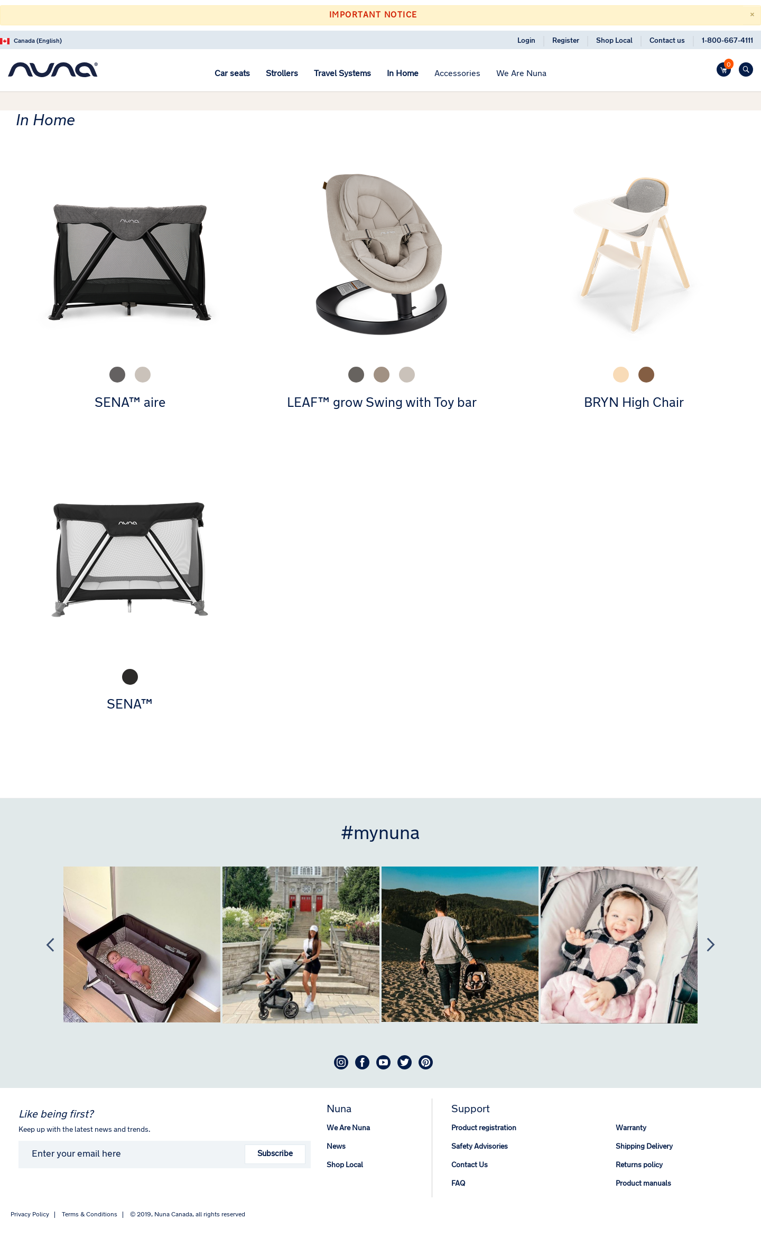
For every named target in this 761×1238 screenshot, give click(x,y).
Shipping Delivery (644, 1147)
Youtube (383, 1062)
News (336, 1147)
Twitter (404, 1062)
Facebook (362, 1062)
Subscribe (275, 1154)
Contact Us (469, 1165)
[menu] (380, 75)
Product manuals (643, 1184)
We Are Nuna (348, 1128)
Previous (45, 944)
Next (705, 944)
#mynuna (380, 834)
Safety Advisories (479, 1147)
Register (565, 41)
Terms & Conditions (89, 1215)
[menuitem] (232, 74)
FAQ (458, 1184)
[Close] (751, 15)
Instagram (341, 1062)
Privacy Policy (30, 1215)
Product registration (483, 1128)
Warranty (631, 1128)
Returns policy (639, 1165)
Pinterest (426, 1062)
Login (526, 41)
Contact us (667, 41)
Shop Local (614, 41)
